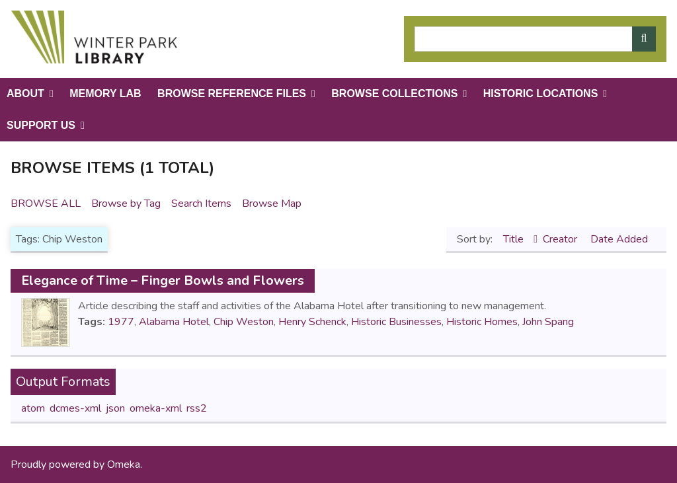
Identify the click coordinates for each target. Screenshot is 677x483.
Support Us (41, 125)
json (115, 408)
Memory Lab (105, 93)
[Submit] (644, 39)
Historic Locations (540, 93)
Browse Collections (394, 93)
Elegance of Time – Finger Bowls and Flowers (162, 280)
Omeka (123, 464)
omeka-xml (156, 408)
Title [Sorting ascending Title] (514, 239)
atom (33, 408)
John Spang (548, 322)
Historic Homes (482, 322)
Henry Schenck (312, 322)
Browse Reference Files (231, 93)
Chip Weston (244, 322)
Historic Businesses (396, 322)
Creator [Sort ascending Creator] (561, 239)
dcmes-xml (75, 408)
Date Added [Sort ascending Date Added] (619, 239)
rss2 (196, 408)
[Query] (535, 39)
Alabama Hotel (174, 322)
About (25, 93)
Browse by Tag (126, 203)
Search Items (201, 203)
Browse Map (271, 203)
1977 (121, 322)
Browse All (46, 203)
